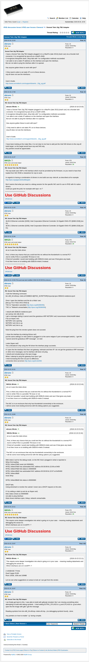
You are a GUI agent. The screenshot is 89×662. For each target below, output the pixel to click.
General (40, 27)
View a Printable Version (14, 634)
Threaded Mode (71, 37)
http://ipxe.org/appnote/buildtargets (18, 180)
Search (51, 18)
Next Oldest (10, 624)
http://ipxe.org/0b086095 (35, 305)
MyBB (13, 654)
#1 (84, 40)
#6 (84, 280)
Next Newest (20, 624)
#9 (84, 506)
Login (19, 22)
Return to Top (28, 650)
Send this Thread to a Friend (15, 637)
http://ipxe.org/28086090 (36, 307)
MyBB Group (28, 654)
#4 (84, 207)
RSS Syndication (63, 650)
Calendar (74, 18)
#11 (84, 588)
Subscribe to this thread (14, 639)
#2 (84, 92)
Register (25, 22)
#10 (84, 543)
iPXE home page (18, 650)
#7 (84, 369)
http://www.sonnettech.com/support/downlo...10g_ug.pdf (25, 83)
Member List (62, 18)
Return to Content (38, 650)
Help (83, 18)
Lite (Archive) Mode (51, 650)
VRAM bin (8, 199)
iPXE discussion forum (12, 27)
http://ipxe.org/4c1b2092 (33, 361)
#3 (84, 157)
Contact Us (8, 650)
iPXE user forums (29, 27)
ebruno (7, 44)
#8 (84, 414)
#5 (84, 236)
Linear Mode (82, 37)
